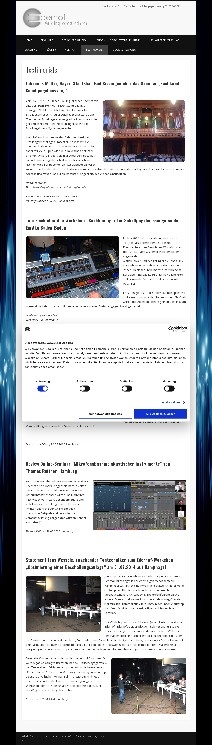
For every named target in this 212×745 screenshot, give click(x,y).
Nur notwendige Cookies (105, 413)
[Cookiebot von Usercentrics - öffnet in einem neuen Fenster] (171, 329)
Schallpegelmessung (164, 40)
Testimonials (95, 49)
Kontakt (71, 49)
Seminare (47, 40)
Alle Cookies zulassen (160, 413)
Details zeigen (170, 402)
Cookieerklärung (124, 49)
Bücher (51, 49)
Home (28, 40)
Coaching (31, 49)
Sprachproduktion (75, 40)
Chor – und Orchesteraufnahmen (119, 40)
